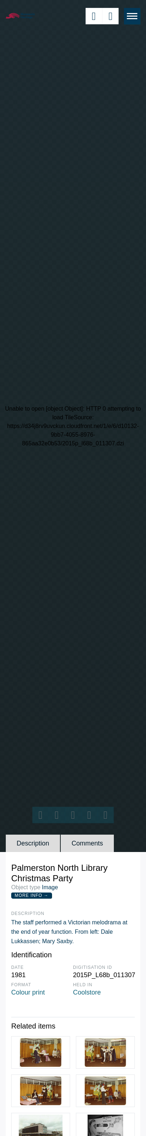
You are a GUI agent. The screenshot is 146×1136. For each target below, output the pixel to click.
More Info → (31, 895)
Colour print (28, 992)
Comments (87, 843)
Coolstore (87, 992)
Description (33, 843)
